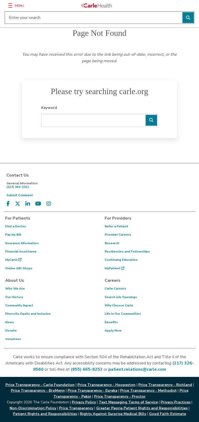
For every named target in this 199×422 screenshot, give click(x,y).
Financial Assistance (21, 251)
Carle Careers (115, 288)
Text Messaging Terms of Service (128, 402)
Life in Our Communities (123, 314)
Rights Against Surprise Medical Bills (113, 413)
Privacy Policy (84, 402)
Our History (14, 297)
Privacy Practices (175, 402)
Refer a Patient (116, 226)
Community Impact (19, 305)
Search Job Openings (121, 297)
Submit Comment (19, 195)
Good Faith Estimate (167, 413)
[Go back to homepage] (96, 5)
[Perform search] (188, 17)
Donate (11, 330)
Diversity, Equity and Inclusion (28, 314)
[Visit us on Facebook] (8, 203)
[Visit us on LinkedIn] (27, 203)
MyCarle (13, 260)
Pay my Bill (13, 235)
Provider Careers (118, 235)
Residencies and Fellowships (127, 251)
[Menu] (10, 5)
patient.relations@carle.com (137, 369)
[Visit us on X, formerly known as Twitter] (17, 203)
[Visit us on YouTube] (38, 203)
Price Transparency (76, 408)
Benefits (111, 322)
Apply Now (113, 330)
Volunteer (13, 339)
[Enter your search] (99, 17)
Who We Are (15, 288)
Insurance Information (21, 243)
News (9, 322)
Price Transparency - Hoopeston (106, 384)
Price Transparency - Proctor (120, 396)
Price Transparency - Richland (165, 384)
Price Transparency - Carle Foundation (40, 384)
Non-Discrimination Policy (33, 408)
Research (112, 243)
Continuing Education (121, 260)
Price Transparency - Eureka (92, 390)
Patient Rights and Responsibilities (45, 413)
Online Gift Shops (18, 268)
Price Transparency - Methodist (148, 390)
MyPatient (114, 268)
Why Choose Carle (119, 305)
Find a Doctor (15, 226)
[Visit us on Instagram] (48, 203)
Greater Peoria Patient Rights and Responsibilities (142, 408)
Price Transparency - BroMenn (38, 390)
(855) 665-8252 (87, 369)
